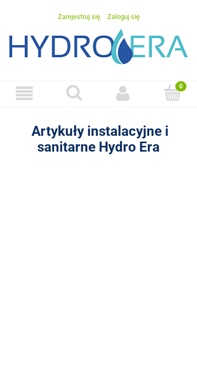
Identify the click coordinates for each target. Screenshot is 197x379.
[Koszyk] (172, 92)
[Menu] (24, 93)
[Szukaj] (74, 92)
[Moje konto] (123, 93)
